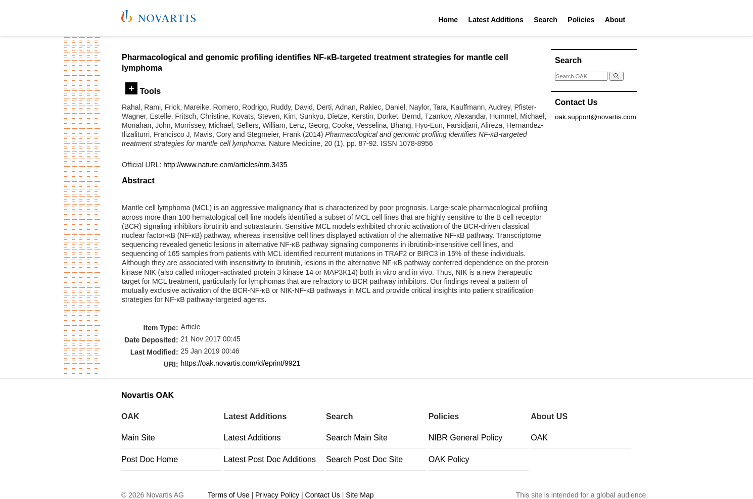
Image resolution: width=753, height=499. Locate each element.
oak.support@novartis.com (595, 117)
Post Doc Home (149, 459)
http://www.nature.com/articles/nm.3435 (225, 165)
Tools (143, 90)
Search (545, 20)
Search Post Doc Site (364, 459)
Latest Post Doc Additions (270, 459)
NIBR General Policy (466, 437)
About (615, 20)
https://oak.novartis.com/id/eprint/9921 (241, 363)
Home (448, 20)
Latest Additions (496, 20)
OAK (539, 437)
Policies (581, 20)
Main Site (138, 437)
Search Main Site (357, 437)
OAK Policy (449, 459)
